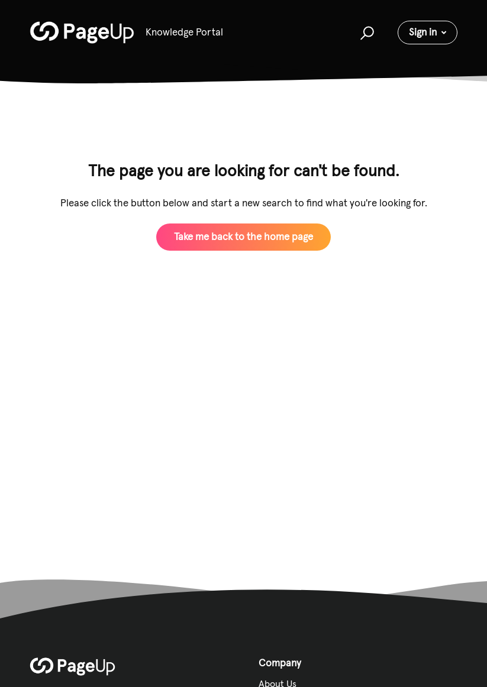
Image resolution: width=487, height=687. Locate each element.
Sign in (423, 31)
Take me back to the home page (243, 236)
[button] (365, 32)
